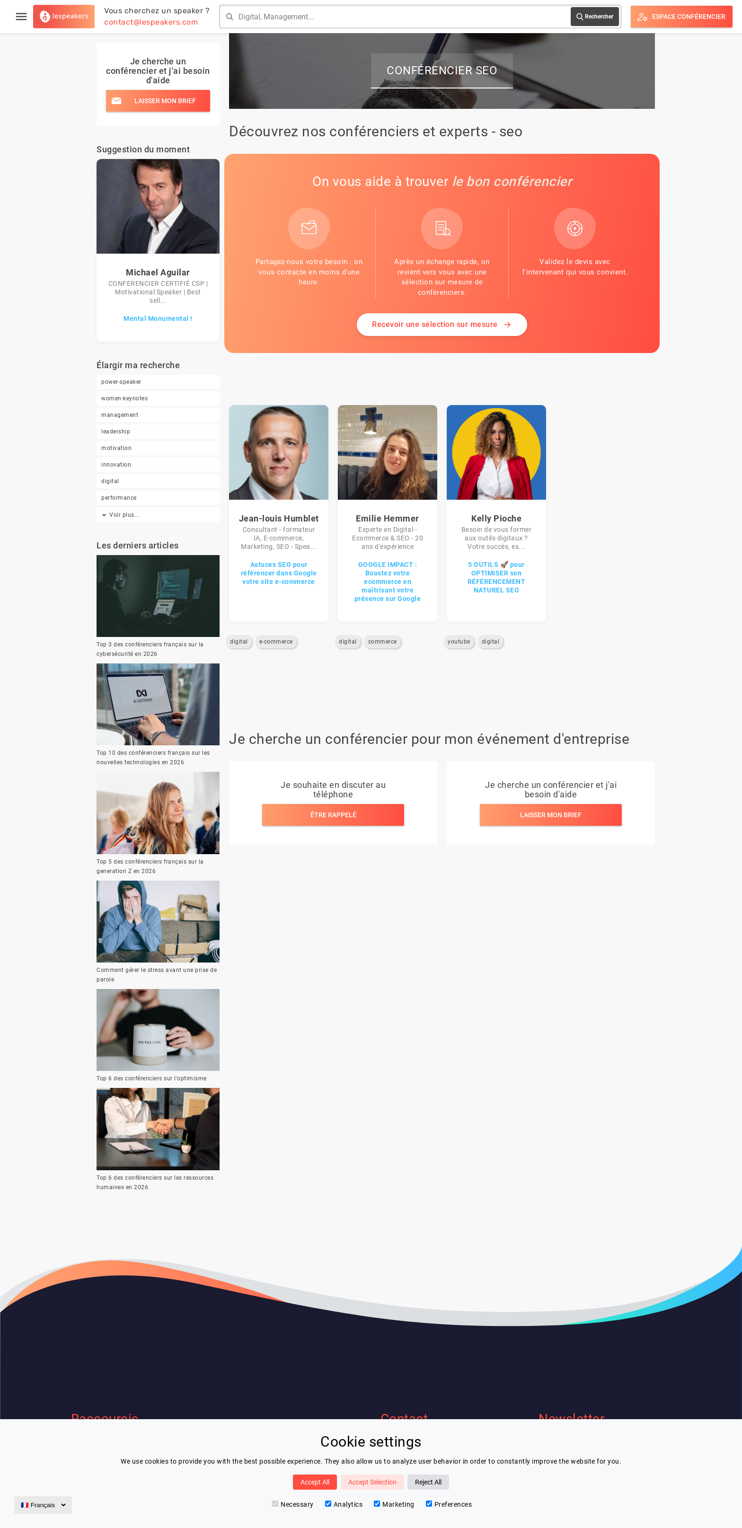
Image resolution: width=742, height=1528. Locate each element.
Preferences (449, 1504)
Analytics (344, 1504)
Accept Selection (372, 1482)
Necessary (293, 1504)
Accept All (314, 1482)
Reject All (428, 1482)
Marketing (394, 1504)
